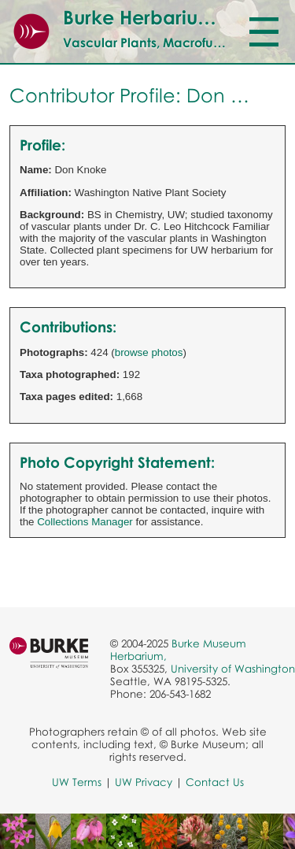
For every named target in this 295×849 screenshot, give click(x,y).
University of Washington (233, 668)
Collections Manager (85, 522)
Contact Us (215, 782)
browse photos (149, 352)
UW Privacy (143, 782)
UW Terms (76, 782)
